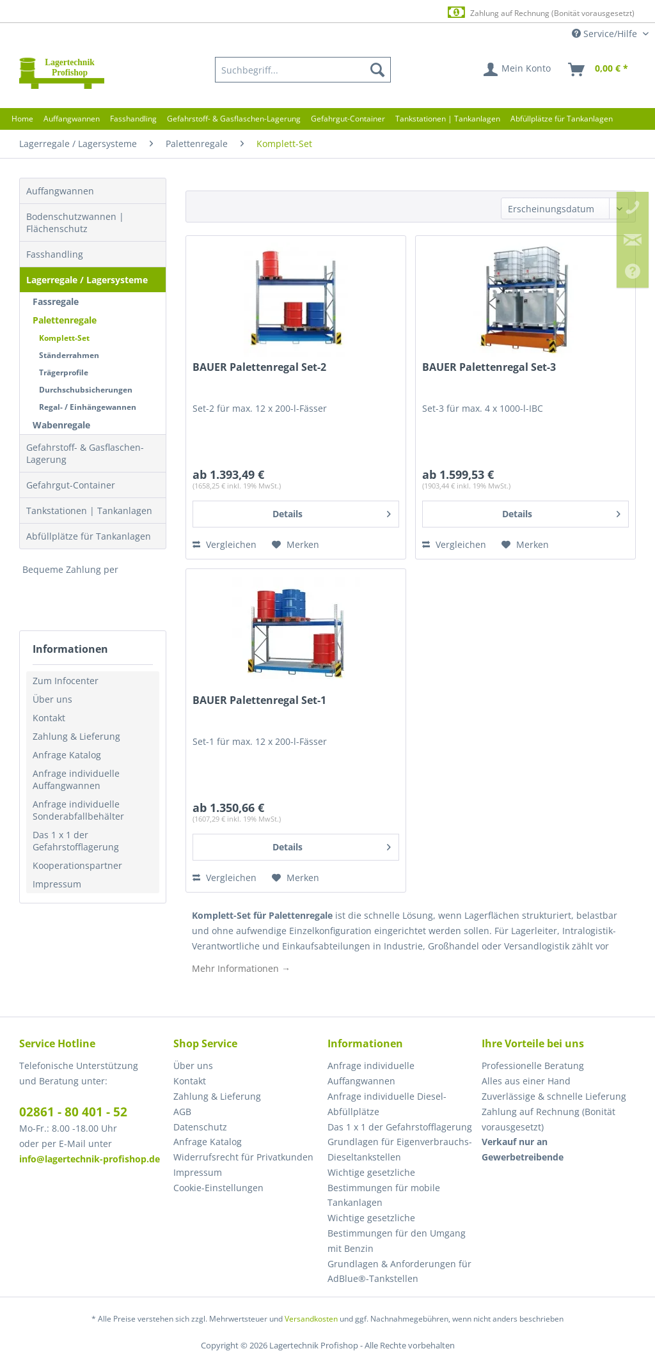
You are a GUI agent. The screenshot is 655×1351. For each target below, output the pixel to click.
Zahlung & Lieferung (76, 736)
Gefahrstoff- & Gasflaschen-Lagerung (85, 453)
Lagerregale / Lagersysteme (87, 280)
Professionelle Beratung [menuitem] (533, 1065)
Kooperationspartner (77, 865)
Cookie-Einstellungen (218, 1188)
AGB (182, 1111)
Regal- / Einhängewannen (87, 407)
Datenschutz (200, 1127)
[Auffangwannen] (71, 118)
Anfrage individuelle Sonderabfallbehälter (78, 810)
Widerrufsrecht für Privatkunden (243, 1157)
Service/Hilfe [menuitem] (606, 33)
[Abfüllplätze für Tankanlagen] (561, 118)
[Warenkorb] (599, 69)
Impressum (57, 884)
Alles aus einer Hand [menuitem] (526, 1081)
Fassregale (56, 301)
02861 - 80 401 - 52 (73, 1112)
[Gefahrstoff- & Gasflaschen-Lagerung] (234, 118)
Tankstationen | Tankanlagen (89, 510)
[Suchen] (377, 69)
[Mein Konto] (517, 69)
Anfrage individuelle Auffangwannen (76, 779)
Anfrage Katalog (67, 755)
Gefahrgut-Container (70, 485)
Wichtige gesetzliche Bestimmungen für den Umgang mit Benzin (397, 1233)
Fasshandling (54, 254)
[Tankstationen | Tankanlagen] (447, 118)
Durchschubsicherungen (85, 389)
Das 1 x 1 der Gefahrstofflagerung (76, 841)
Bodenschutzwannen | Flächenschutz (75, 222)
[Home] (22, 118)
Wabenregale (61, 425)
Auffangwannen (60, 191)
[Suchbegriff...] (303, 69)
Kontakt (49, 718)
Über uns (52, 699)
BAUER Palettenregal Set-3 (489, 367)
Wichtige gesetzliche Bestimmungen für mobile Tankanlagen (384, 1187)
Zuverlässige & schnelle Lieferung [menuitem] (554, 1096)
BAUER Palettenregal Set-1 (259, 700)
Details (331, 512)
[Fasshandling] (133, 118)
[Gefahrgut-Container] (348, 118)
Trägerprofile (63, 372)
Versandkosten (311, 1318)
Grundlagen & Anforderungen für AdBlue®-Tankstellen (399, 1271)
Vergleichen (224, 544)
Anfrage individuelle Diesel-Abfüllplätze (387, 1104)
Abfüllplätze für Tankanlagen (88, 536)
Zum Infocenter (66, 681)
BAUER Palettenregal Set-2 (259, 367)
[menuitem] (303, 69)
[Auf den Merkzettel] (295, 544)
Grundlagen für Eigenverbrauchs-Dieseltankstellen (400, 1149)
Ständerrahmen (69, 355)
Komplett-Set (64, 337)
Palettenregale (65, 320)
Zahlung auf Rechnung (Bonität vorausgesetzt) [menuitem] (548, 1119)
